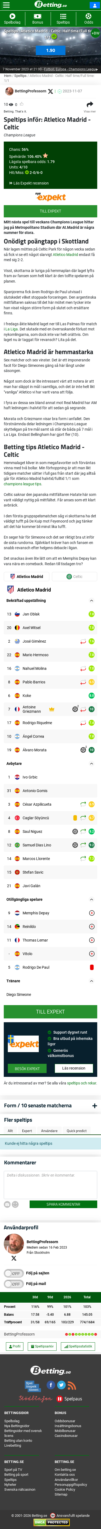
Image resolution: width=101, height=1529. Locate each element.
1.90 (50, 50)
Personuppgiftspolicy (71, 1485)
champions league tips (22, 484)
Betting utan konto (18, 1441)
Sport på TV (13, 1470)
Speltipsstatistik (78, 1346)
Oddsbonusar (65, 1421)
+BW (95, 33)
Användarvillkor (66, 1480)
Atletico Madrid (65, 254)
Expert (27, 1130)
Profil (14, 1346)
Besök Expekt (27, 1068)
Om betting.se (65, 1470)
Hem (7, 76)
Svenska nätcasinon (19, 1489)
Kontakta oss (65, 1474)
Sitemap (61, 1494)
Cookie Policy (65, 1489)
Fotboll (52, 69)
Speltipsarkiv (42, 1346)
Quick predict (77, 1130)
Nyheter (10, 1485)
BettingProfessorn (19, 1334)
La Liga (11, 329)
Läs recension (73, 1068)
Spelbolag (11, 1421)
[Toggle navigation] (6, 5)
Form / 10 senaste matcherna (38, 1105)
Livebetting (12, 1445)
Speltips (20, 76)
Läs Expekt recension (31, 183)
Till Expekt (50, 211)
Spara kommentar (63, 1204)
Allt (10, 1130)
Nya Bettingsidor (16, 1426)
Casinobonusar (66, 1436)
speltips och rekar (81, 1083)
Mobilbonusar (65, 1431)
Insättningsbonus (68, 1426)
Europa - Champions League (76, 69)
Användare (49, 1130)
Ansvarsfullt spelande (70, 1516)
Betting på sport (16, 1474)
